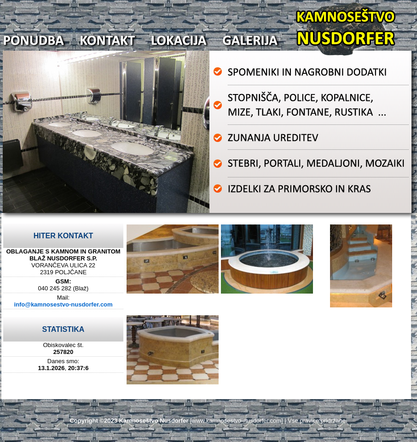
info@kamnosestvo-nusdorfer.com (63, 304)
